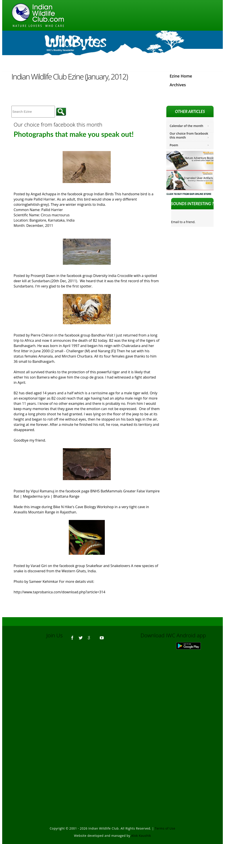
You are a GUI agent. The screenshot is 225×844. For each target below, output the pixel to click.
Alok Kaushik (141, 835)
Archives (178, 84)
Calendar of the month (186, 126)
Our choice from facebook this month (189, 135)
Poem (174, 145)
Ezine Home (181, 76)
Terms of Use (165, 828)
